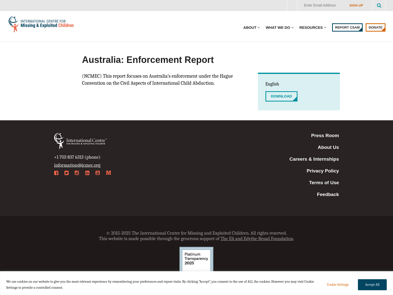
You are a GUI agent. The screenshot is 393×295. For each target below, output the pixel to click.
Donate (375, 27)
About (249, 28)
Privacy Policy (323, 170)
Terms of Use (324, 182)
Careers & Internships (314, 159)
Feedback (328, 194)
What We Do (278, 28)
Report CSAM (347, 27)
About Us (328, 147)
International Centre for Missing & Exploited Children (41, 25)
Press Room (325, 135)
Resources (311, 28)
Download (281, 96)
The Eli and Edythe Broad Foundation (257, 238)
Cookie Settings (337, 284)
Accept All (372, 284)
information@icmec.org (77, 165)
